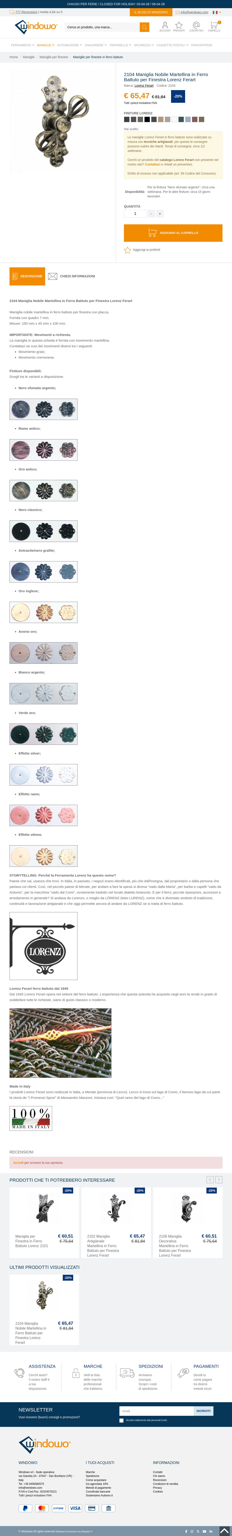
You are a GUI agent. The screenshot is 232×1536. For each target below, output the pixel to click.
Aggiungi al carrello (173, 233)
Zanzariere (96, 45)
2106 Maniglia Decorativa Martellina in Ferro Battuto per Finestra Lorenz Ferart (175, 1244)
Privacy (157, 1486)
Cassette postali (172, 45)
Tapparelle (120, 45)
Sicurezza (144, 45)
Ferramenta (22, 45)
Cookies (158, 1490)
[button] (163, 27)
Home (14, 57)
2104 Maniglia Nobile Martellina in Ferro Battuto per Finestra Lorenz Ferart (30, 1331)
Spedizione (92, 1475)
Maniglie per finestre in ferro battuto (98, 57)
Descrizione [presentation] (27, 275)
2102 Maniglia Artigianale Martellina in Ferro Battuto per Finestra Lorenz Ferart (103, 1244)
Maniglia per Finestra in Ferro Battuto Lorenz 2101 (31, 1240)
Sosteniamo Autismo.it (99, 1494)
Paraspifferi (201, 45)
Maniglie (46, 45)
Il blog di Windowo (151, 12)
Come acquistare (96, 1479)
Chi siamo (159, 1475)
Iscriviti (203, 1409)
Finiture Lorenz (138, 113)
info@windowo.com (194, 12)
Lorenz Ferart (144, 85)
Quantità (132, 206)
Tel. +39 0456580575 (31, 1482)
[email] (156, 1410)
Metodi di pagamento (98, 1486)
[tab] (27, 275)
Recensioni (159, 1479)
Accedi (18, 1161)
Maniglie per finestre (54, 57)
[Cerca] (144, 27)
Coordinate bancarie (98, 1490)
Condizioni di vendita (165, 1482)
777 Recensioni (26, 12)
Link (164, 1419)
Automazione (69, 45)
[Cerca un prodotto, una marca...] (102, 27)
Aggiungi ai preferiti (142, 249)
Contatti (157, 1471)
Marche (90, 1471)
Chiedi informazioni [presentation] (71, 275)
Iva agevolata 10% (97, 1482)
